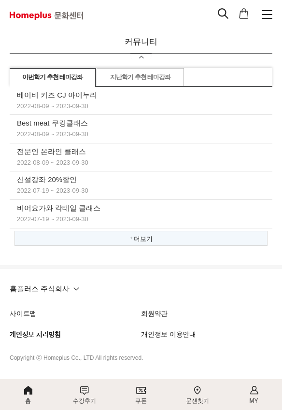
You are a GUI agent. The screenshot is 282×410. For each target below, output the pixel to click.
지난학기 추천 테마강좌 (140, 77)
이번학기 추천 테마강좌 (52, 77)
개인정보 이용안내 (168, 334)
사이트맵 (23, 313)
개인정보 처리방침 (35, 334)
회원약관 (154, 313)
